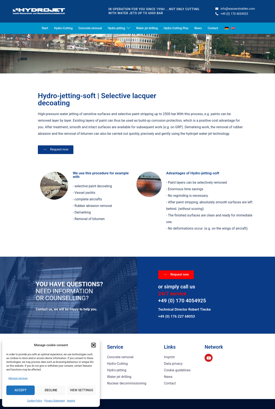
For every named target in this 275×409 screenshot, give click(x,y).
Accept (21, 390)
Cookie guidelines (177, 370)
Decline (51, 390)
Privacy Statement (54, 400)
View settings (81, 390)
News (198, 28)
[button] (93, 345)
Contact (213, 28)
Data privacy (173, 364)
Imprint (71, 400)
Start (45, 28)
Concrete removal (90, 28)
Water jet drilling (147, 28)
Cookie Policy (34, 400)
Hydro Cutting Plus (176, 28)
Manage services (18, 378)
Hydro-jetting (116, 28)
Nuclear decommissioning (126, 383)
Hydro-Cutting (63, 28)
